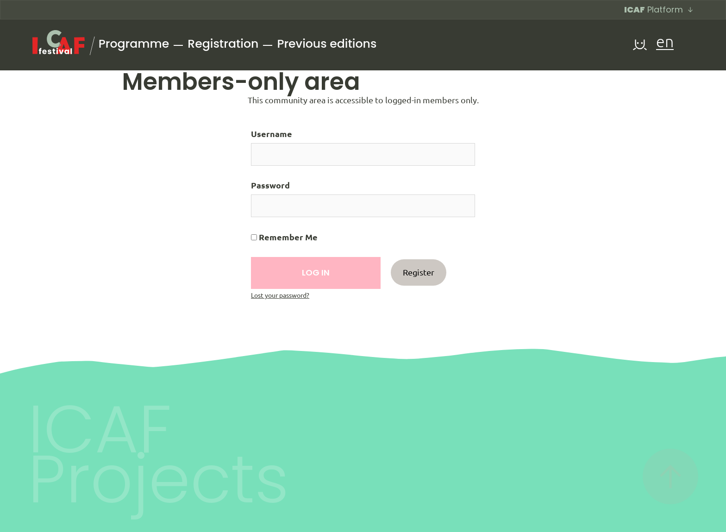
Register (418, 272)
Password (270, 185)
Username (271, 133)
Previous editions (326, 44)
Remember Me (284, 237)
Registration (223, 44)
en (665, 43)
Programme (134, 44)
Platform (658, 9)
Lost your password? (280, 295)
